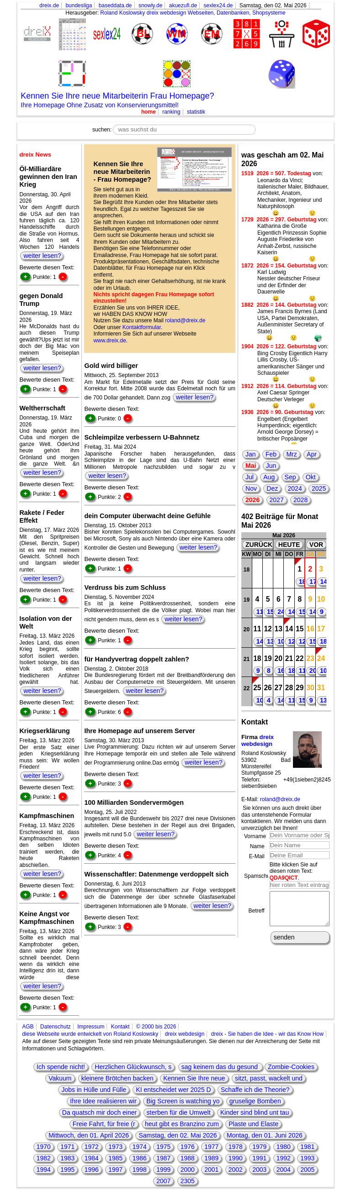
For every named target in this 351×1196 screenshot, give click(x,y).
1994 (44, 1169)
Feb (271, 454)
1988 (188, 1158)
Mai (250, 465)
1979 (259, 1146)
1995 (67, 1169)
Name (257, 846)
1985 (115, 1158)
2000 (188, 1169)
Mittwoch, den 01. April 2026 (88, 1135)
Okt (311, 477)
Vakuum (59, 1078)
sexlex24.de (218, 5)
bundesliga (78, 5)
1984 (92, 1158)
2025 (319, 488)
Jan (250, 454)
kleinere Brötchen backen (117, 1078)
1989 (211, 1158)
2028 (300, 500)
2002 (236, 1169)
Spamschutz (259, 876)
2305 (188, 1181)
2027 (277, 500)
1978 (236, 1146)
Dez (272, 488)
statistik (196, 112)
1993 (307, 1158)
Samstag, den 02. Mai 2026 (177, 1135)
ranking (171, 112)
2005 (307, 1169)
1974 (140, 1146)
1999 (163, 1169)
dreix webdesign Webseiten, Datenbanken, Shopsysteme (216, 13)
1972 (92, 1146)
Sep (290, 477)
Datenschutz (55, 1026)
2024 (295, 488)
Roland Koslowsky (122, 13)
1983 (67, 1158)
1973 (115, 1146)
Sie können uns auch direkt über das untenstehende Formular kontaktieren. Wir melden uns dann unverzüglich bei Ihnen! (283, 818)
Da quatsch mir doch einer (99, 1112)
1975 (163, 1146)
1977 (211, 1146)
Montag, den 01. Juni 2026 (265, 1135)
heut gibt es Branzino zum (182, 1124)
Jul (249, 477)
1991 (259, 1158)
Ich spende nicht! (61, 1066)
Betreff (257, 914)
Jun (271, 465)
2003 (259, 1169)
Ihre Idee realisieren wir (103, 1101)
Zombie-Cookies (291, 1066)
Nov (251, 488)
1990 (236, 1158)
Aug (269, 477)
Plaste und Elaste (253, 1124)
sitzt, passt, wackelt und (269, 1078)
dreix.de (49, 5)
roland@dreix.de (185, 320)
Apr (312, 454)
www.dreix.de (109, 340)
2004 (284, 1169)
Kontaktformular (141, 327)
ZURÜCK (258, 544)
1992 (284, 1158)
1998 (140, 1169)
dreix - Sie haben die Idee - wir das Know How (267, 1034)
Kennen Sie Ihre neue (194, 1078)
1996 (92, 1169)
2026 (252, 500)
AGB (27, 1026)
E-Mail (257, 856)
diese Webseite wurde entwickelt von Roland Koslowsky (90, 1034)
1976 (188, 1146)
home (148, 112)
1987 (163, 1158)
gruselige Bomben (255, 1101)
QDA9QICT (284, 878)
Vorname (255, 836)
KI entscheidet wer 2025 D (173, 1089)
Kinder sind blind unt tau (254, 1112)
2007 (163, 1181)
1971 (67, 1146)
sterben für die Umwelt (179, 1112)
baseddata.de (115, 5)
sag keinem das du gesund (220, 1066)
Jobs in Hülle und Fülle (93, 1089)
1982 (44, 1158)
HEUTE (289, 544)
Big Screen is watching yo (182, 1101)
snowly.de (150, 5)
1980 (284, 1146)
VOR (316, 544)
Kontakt (120, 1026)
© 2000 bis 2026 (156, 1026)
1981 (307, 1146)
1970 (44, 1146)
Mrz (291, 454)
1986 (140, 1158)
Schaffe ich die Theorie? (255, 1089)
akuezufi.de (183, 5)
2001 (211, 1169)
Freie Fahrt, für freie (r (104, 1124)
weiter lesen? (42, 255)
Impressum (90, 1026)
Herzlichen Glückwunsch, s (133, 1066)
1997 (115, 1169)
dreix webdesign (257, 741)
